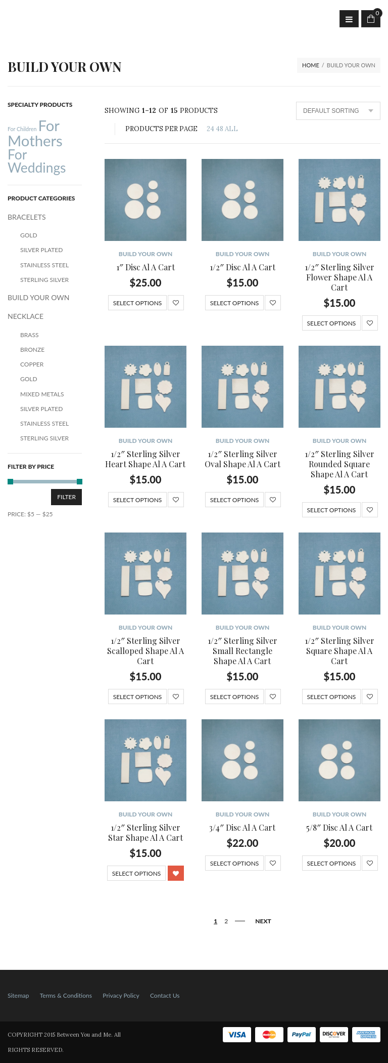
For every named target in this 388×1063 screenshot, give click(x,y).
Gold (28, 235)
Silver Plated (41, 250)
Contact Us (164, 995)
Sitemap (18, 995)
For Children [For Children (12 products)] (22, 129)
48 (219, 129)
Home (310, 65)
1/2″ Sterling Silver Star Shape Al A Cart (145, 832)
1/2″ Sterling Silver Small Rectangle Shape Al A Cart (242, 650)
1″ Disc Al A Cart (145, 267)
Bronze (32, 349)
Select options (137, 303)
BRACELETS (27, 217)
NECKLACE (25, 316)
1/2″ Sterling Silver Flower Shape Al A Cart (339, 277)
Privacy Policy (121, 995)
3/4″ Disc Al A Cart (242, 827)
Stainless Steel (44, 265)
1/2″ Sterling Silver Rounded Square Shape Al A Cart (339, 463)
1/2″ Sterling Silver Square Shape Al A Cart (339, 650)
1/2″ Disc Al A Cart (242, 267)
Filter (66, 497)
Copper (31, 364)
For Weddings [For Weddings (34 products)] (37, 161)
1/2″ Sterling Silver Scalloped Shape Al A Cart (145, 650)
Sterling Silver (44, 279)
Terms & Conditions (66, 995)
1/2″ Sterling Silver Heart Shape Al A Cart (145, 458)
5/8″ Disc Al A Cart (339, 827)
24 (210, 129)
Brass (29, 335)
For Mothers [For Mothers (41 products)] (35, 132)
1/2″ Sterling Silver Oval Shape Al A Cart (242, 458)
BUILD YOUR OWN (146, 254)
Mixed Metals (42, 394)
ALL (231, 129)
